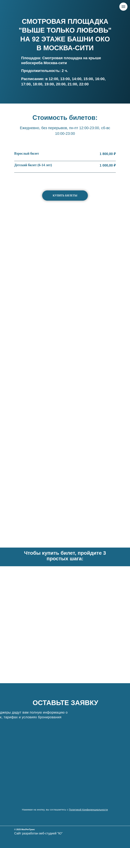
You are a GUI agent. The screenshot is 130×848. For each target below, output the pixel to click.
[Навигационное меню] (123, 6)
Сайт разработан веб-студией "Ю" (38, 833)
